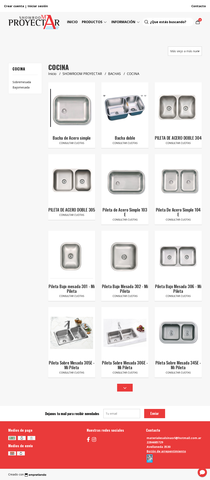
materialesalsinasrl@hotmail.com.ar (174, 438)
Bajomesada (21, 87)
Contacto (198, 6)
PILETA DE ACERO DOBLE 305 (71, 209)
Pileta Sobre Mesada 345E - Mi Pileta (178, 364)
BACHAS (115, 73)
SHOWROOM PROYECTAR (83, 73)
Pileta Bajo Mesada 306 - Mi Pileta (178, 288)
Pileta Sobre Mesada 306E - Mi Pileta (125, 364)
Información (125, 22)
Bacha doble (125, 138)
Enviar (154, 413)
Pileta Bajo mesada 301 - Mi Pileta (72, 288)
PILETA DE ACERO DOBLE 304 (178, 138)
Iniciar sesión (38, 6)
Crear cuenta (14, 6)
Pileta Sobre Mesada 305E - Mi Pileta (72, 364)
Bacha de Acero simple (72, 138)
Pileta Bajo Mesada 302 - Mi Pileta (125, 288)
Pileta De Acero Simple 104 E (178, 211)
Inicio (72, 22)
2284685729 (155, 442)
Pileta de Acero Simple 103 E (125, 211)
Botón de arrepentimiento (166, 451)
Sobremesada (22, 82)
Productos (94, 22)
